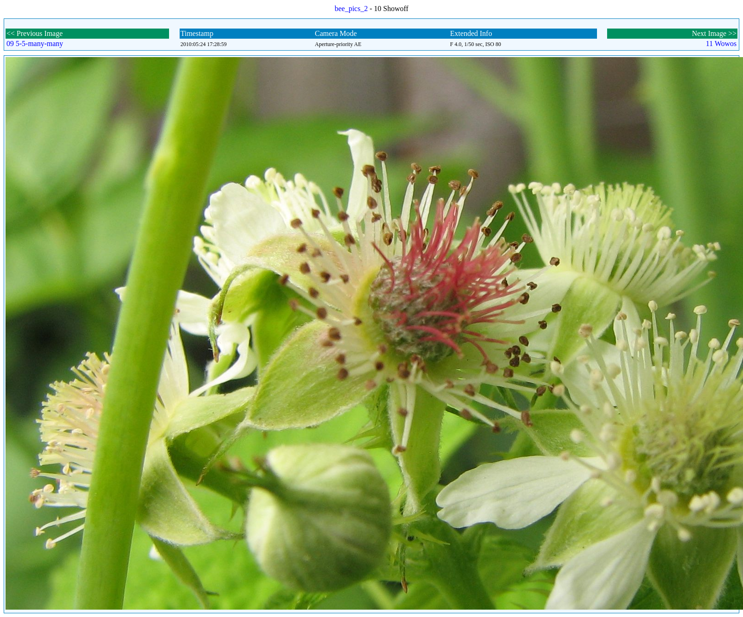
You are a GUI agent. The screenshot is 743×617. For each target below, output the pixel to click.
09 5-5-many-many (34, 43)
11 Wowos (721, 43)
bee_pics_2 (351, 8)
